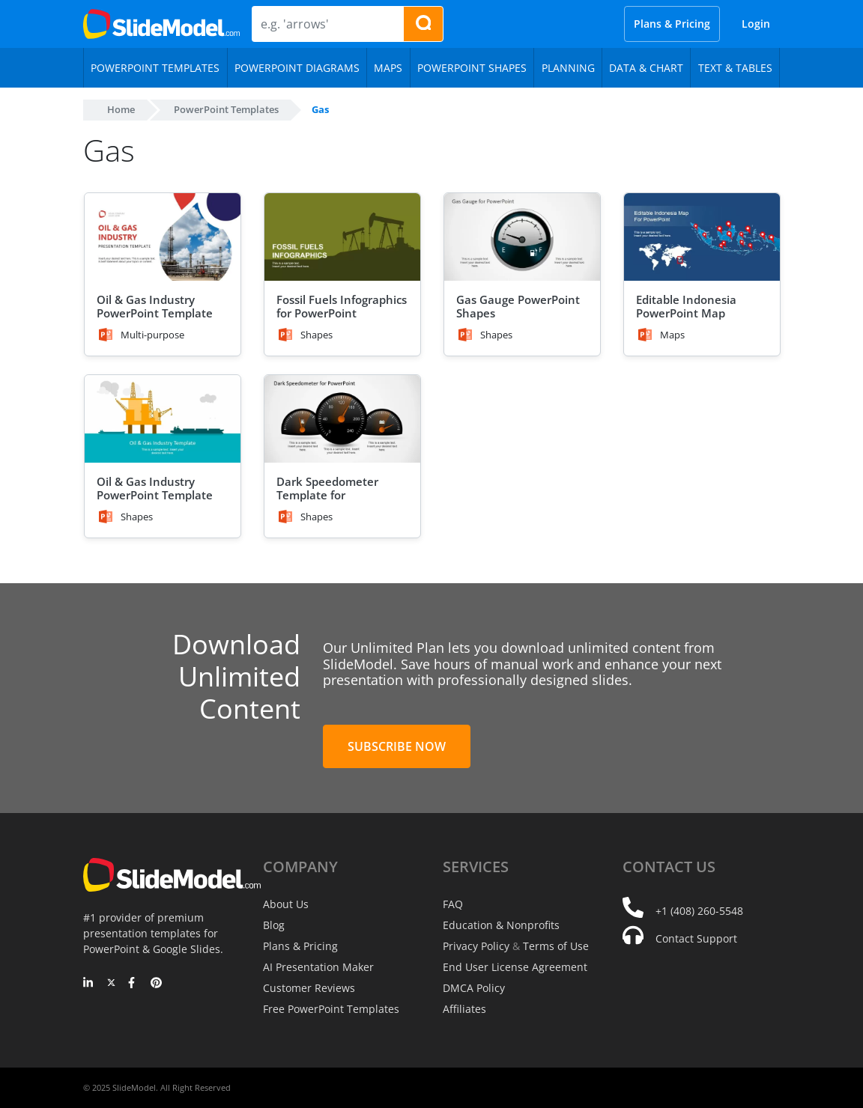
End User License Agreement (515, 967)
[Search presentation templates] (423, 24)
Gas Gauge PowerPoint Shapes (518, 306)
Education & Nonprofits (501, 925)
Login (756, 23)
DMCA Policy (474, 988)
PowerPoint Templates (226, 109)
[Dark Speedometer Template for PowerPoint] (342, 419)
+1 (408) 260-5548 (699, 911)
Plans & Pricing (672, 23)
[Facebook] (133, 983)
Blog (274, 925)
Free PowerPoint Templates (331, 1009)
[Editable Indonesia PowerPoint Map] (702, 237)
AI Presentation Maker (318, 967)
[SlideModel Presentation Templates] (161, 24)
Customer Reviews (309, 988)
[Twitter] (111, 983)
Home (121, 109)
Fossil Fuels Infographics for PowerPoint (341, 306)
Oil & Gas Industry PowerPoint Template (155, 306)
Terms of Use (556, 946)
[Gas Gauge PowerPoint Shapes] (522, 237)
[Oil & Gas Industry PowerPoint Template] (162, 237)
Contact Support (696, 938)
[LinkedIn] (88, 983)
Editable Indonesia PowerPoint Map (686, 306)
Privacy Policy (476, 946)
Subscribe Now (397, 746)
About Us (286, 904)
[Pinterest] (156, 983)
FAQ (453, 904)
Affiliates (464, 1009)
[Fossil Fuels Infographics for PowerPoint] (342, 237)
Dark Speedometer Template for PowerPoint (327, 495)
